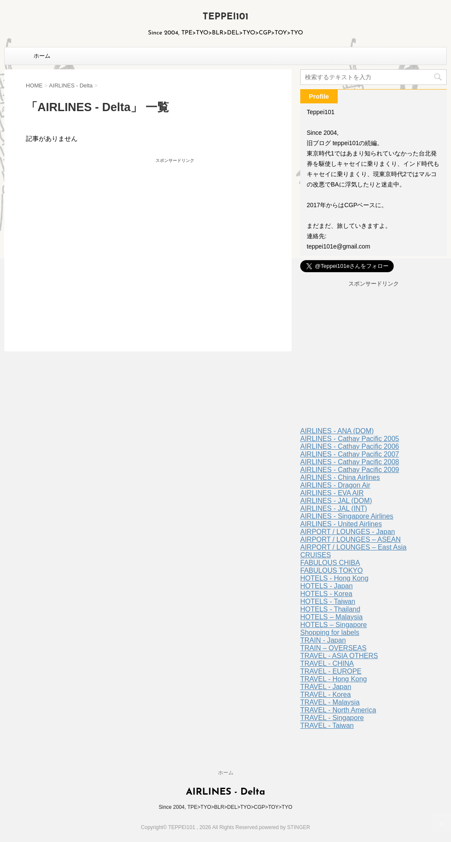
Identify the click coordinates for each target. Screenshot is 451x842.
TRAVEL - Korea (325, 694)
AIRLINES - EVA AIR (332, 493)
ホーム (42, 56)
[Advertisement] (100, 239)
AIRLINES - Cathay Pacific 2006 (349, 446)
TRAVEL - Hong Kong (333, 679)
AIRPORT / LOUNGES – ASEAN (350, 539)
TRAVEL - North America (338, 710)
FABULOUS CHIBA (330, 562)
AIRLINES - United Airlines (341, 524)
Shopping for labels (329, 632)
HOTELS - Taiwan (327, 601)
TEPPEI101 (225, 17)
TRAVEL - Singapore (332, 717)
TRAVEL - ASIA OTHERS (339, 655)
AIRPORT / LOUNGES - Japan (347, 531)
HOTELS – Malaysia (331, 617)
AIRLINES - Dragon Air (335, 485)
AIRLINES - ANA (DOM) (337, 431)
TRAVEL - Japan (325, 686)
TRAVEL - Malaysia (330, 702)
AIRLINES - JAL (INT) (333, 508)
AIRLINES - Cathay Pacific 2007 (349, 454)
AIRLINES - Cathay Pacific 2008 (349, 462)
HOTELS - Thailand (330, 609)
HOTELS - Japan (326, 586)
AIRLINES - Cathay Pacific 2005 (349, 438)
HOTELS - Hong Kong (334, 578)
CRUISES (315, 555)
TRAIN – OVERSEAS (333, 648)
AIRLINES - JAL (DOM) (336, 500)
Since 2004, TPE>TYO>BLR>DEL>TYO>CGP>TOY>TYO (225, 807)
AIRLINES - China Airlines (340, 477)
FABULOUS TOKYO (331, 570)
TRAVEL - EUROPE (330, 671)
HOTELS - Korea (326, 593)
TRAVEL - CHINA (327, 663)
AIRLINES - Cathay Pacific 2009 (349, 469)
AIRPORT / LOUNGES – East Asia (353, 547)
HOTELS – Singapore (333, 624)
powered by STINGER (284, 827)
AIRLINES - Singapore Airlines (346, 516)
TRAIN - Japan (323, 640)
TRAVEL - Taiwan (327, 725)
